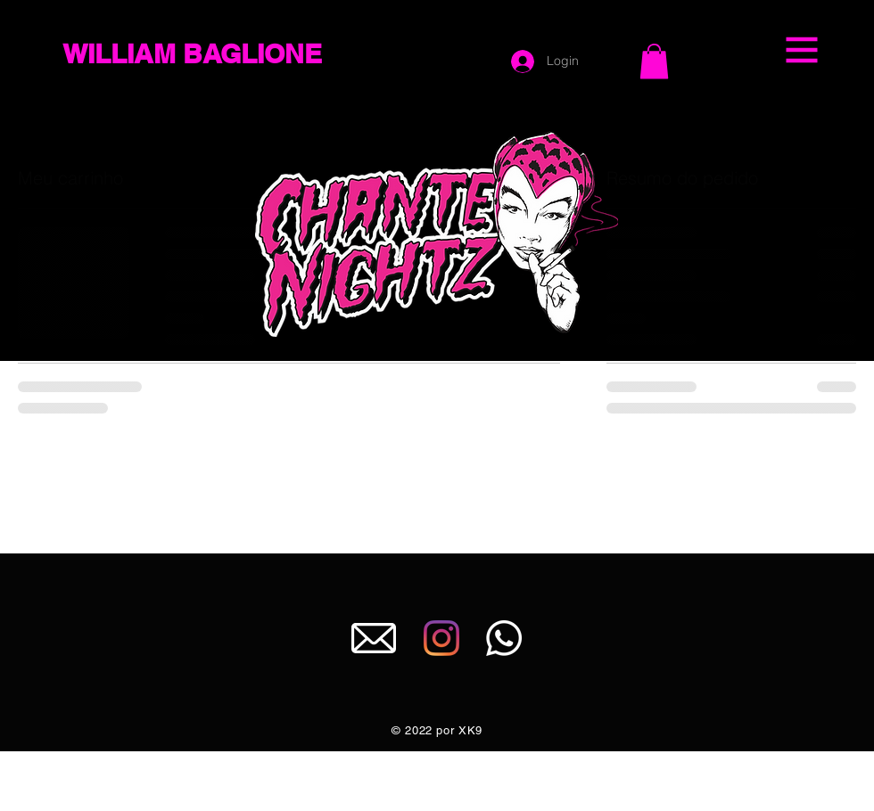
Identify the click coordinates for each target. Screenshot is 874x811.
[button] (802, 50)
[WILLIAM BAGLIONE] (221, 53)
